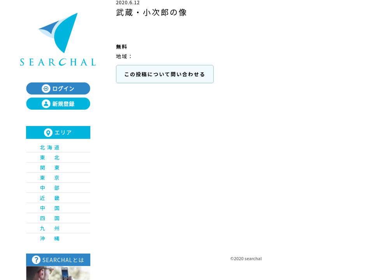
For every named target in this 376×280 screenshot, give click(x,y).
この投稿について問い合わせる (165, 74)
